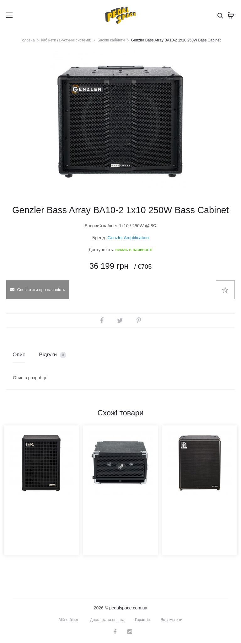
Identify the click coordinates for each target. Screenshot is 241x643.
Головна (27, 40)
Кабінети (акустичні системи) (66, 40)
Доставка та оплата (107, 620)
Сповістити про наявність (37, 289)
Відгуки (52, 355)
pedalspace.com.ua (128, 607)
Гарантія (142, 620)
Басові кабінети (111, 40)
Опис (19, 355)
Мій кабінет (68, 620)
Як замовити (171, 620)
